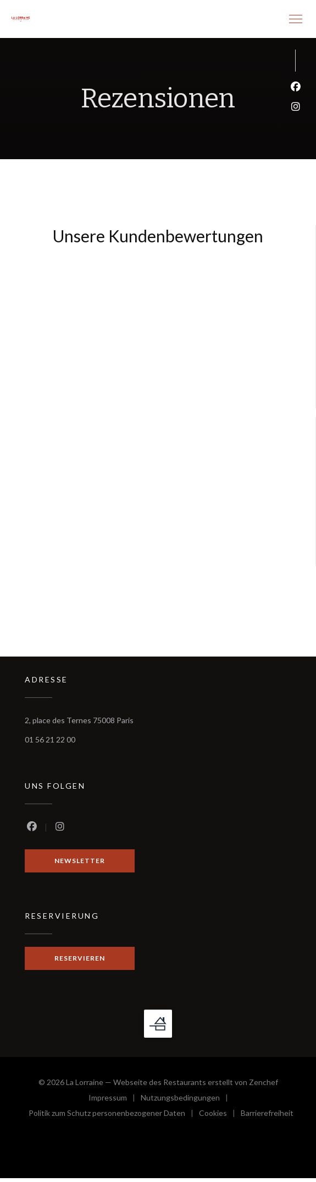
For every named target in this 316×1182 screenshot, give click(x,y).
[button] (296, 19)
